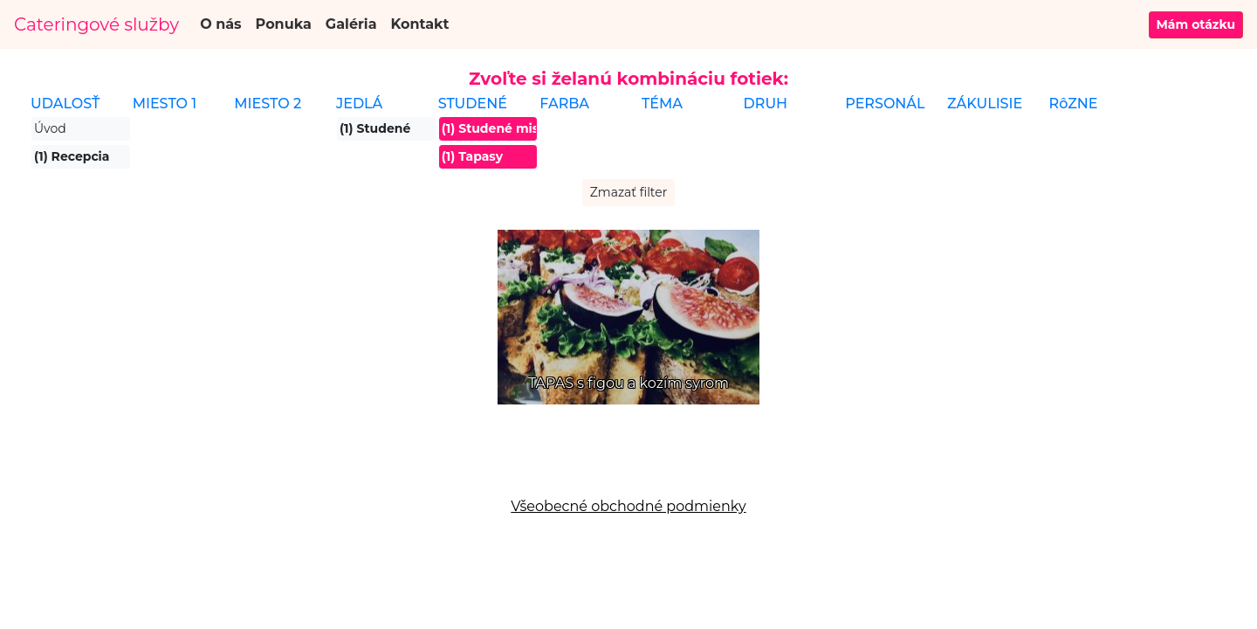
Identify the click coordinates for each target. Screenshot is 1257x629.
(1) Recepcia (71, 156)
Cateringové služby (96, 24)
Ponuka (284, 24)
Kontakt (420, 24)
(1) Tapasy (473, 156)
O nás (220, 24)
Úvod (50, 128)
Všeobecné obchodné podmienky (628, 506)
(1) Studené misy (490, 128)
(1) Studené (375, 128)
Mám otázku (1196, 24)
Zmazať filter (629, 192)
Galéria (351, 24)
